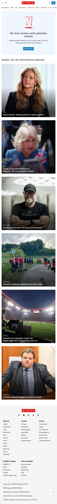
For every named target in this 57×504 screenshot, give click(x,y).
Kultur (5, 446)
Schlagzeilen (5, 7)
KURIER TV (7, 464)
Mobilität (6, 454)
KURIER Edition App (10, 475)
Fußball (5, 335)
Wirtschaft (44, 7)
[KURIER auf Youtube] (23, 415)
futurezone (6, 470)
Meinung (6, 449)
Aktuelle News (28, 49)
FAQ (22, 472)
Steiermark (6, 281)
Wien (12, 7)
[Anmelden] (49, 2)
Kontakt (23, 475)
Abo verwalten (26, 464)
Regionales (7, 427)
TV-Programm (43, 430)
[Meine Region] (6, 2)
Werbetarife (25, 470)
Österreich (30, 7)
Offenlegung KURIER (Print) (12, 488)
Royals (5, 166)
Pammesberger (26, 441)
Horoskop (24, 438)
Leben (5, 443)
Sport (50, 7)
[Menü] (2, 2)
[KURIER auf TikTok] (38, 415)
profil (5, 467)
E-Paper (23, 424)
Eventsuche (43, 435)
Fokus (5, 441)
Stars (4, 112)
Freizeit (5, 472)
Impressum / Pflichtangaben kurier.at (15, 484)
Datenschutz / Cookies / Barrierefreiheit (16, 492)
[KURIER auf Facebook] (18, 415)
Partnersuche (43, 438)
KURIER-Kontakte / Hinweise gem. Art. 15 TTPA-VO (20, 500)
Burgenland (22, 7)
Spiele (41, 427)
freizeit (5, 438)
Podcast (23, 435)
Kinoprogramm (44, 432)
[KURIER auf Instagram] (28, 415)
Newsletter (24, 432)
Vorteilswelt (43, 424)
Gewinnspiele (25, 430)
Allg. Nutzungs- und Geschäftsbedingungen (18, 496)
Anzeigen (24, 467)
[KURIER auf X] (33, 415)
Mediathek (24, 427)
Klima (5, 452)
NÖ (16, 7)
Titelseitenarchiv (44, 441)
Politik (37, 7)
